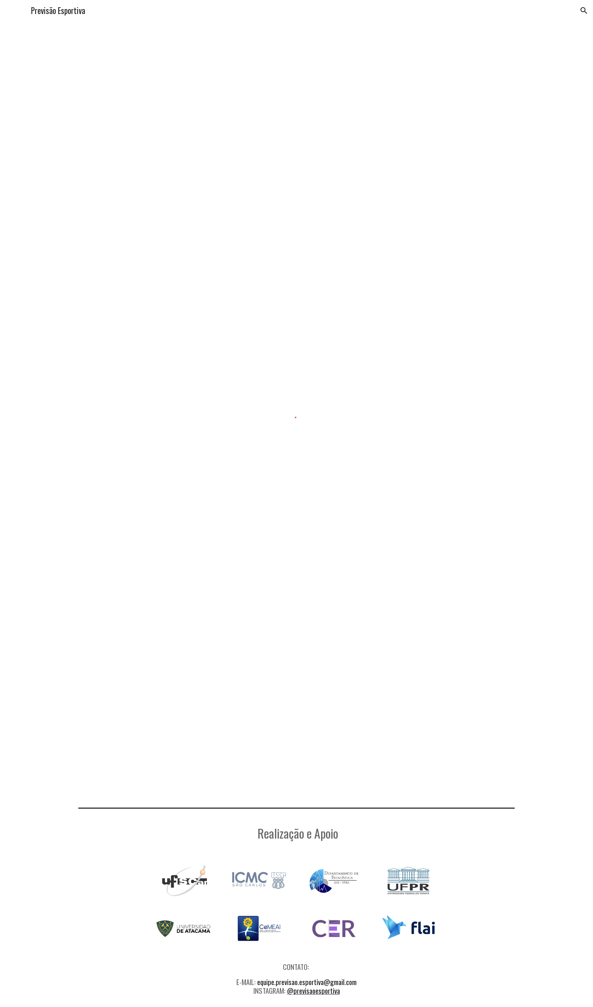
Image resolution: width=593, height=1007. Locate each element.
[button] (584, 11)
